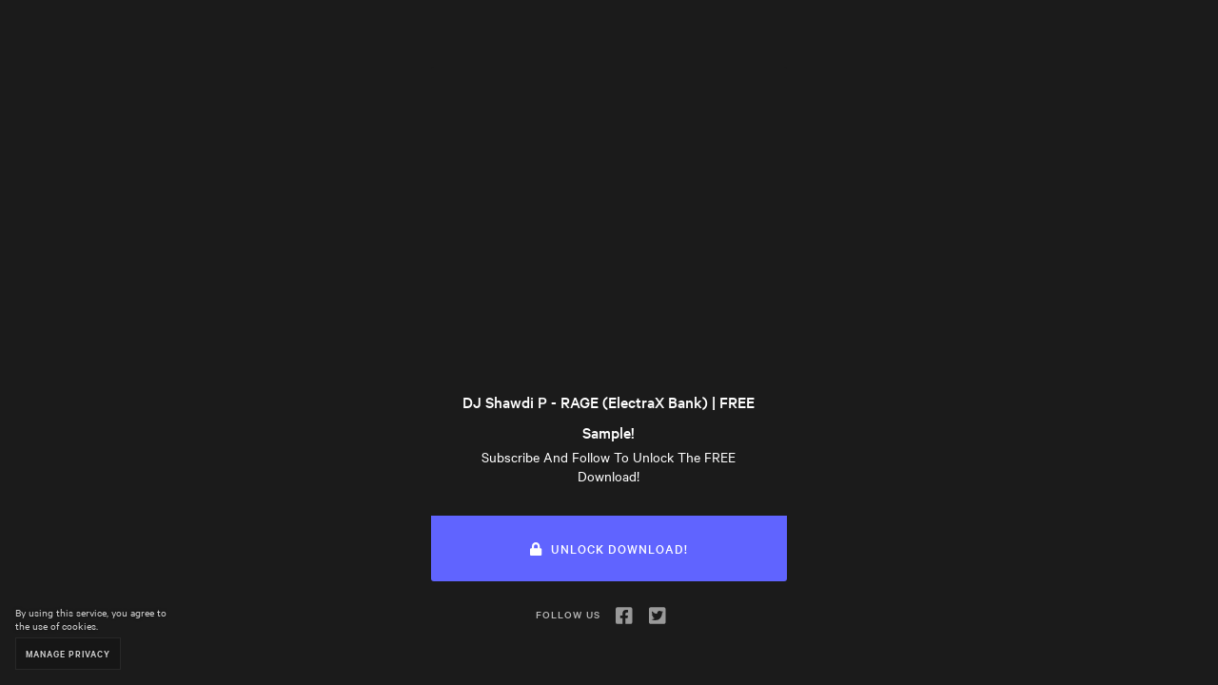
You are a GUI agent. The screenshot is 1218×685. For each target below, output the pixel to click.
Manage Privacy (68, 653)
